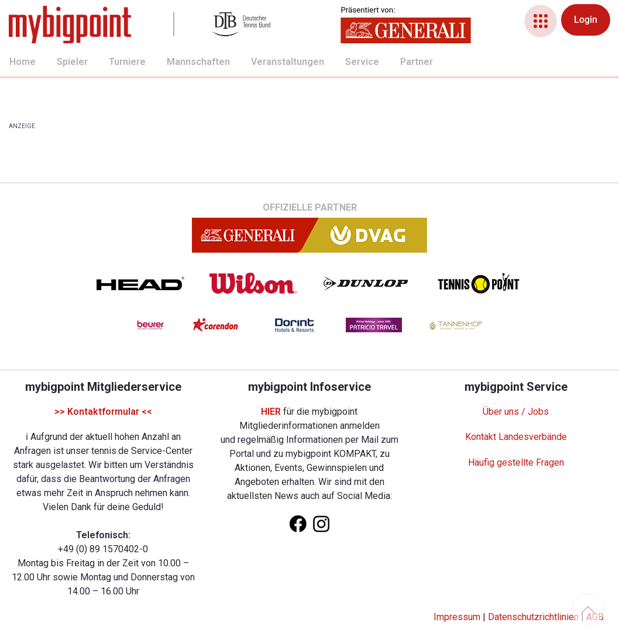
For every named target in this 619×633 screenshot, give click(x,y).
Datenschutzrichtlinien (533, 616)
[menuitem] (9, 63)
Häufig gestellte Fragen (516, 462)
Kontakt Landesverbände (516, 436)
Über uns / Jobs (516, 411)
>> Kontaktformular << (103, 411)
